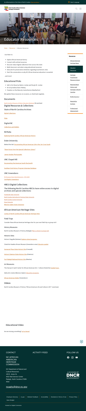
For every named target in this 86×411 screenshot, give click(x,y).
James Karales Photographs (13, 155)
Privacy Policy (73, 397)
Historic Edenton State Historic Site (15, 254)
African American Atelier (11, 278)
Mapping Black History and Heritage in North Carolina (75, 88)
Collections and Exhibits (11, 127)
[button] (75, 9)
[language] (74, 2)
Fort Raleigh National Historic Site (15, 259)
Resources (12, 48)
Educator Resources (73, 69)
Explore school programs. (29, 239)
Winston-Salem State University (14, 205)
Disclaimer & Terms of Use (58, 397)
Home (5, 48)
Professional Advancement (74, 110)
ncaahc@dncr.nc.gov (16, 387)
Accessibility (44, 397)
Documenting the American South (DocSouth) (18, 163)
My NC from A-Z (74, 97)
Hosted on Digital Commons (13, 405)
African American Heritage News (75, 62)
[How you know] (35, 2)
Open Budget (10, 400)
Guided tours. (55, 268)
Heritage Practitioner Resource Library (75, 77)
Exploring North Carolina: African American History (20, 136)
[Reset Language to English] (69, 2)
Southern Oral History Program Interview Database (20, 168)
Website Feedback (32, 397)
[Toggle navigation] (82, 9)
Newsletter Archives (73, 102)
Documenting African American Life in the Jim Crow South (32, 144)
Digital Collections (10, 113)
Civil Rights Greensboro (11, 179)
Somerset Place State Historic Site (15, 249)
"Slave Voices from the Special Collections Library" (20, 150)
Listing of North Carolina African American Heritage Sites (22, 214)
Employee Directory (12, 397)
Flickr (5, 118)
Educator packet (43, 244)
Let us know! (26, 331)
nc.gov (23, 397)
